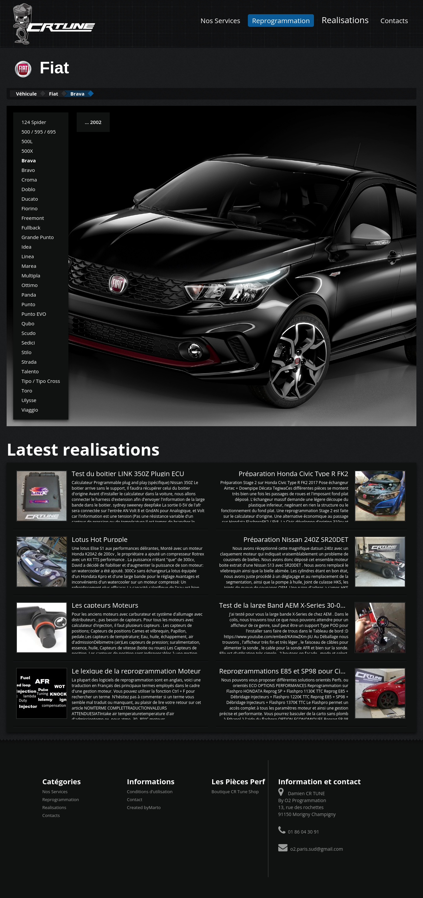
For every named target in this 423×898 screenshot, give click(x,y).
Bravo (28, 169)
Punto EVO (33, 313)
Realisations (345, 20)
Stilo (26, 351)
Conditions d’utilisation (150, 791)
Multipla (30, 274)
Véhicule (32, 93)
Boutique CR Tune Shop (235, 791)
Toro (26, 390)
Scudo (28, 332)
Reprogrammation (281, 20)
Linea (27, 255)
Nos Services (220, 20)
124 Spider (33, 121)
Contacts (394, 20)
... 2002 (93, 121)
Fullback (30, 227)
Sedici (28, 342)
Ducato (29, 198)
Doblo (28, 188)
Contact (134, 799)
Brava (102, 93)
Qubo (27, 322)
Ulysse (28, 399)
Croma (29, 179)
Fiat (69, 93)
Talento (30, 370)
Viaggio (29, 409)
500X (27, 150)
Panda (28, 294)
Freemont (32, 217)
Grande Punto (37, 236)
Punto (28, 303)
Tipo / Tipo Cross (40, 380)
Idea (26, 246)
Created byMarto (144, 807)
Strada (29, 361)
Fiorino (29, 207)
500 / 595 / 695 (38, 131)
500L (27, 140)
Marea (28, 265)
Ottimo (29, 284)
